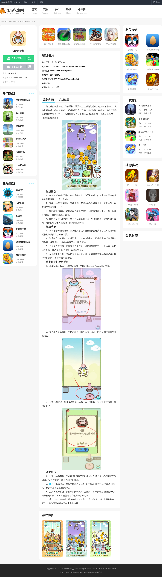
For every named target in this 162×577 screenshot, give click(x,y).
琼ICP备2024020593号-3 (106, 568)
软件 (57, 9)
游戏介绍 (48, 99)
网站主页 (12, 21)
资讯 (68, 9)
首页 (34, 9)
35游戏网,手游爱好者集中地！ (11, 2)
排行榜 (81, 9)
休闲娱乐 (26, 21)
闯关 (51, 484)
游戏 (19, 21)
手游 (45, 9)
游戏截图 (64, 99)
